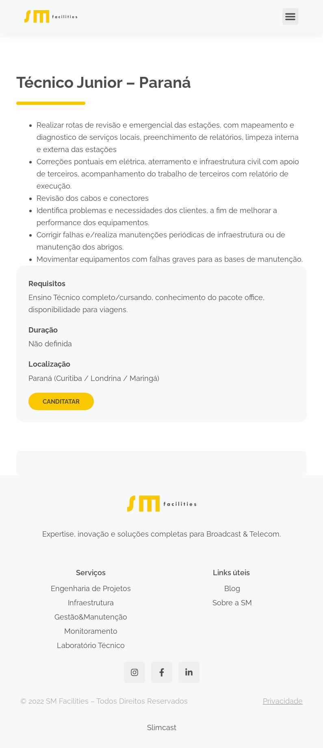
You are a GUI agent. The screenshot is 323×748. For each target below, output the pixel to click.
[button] (290, 16)
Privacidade (283, 701)
